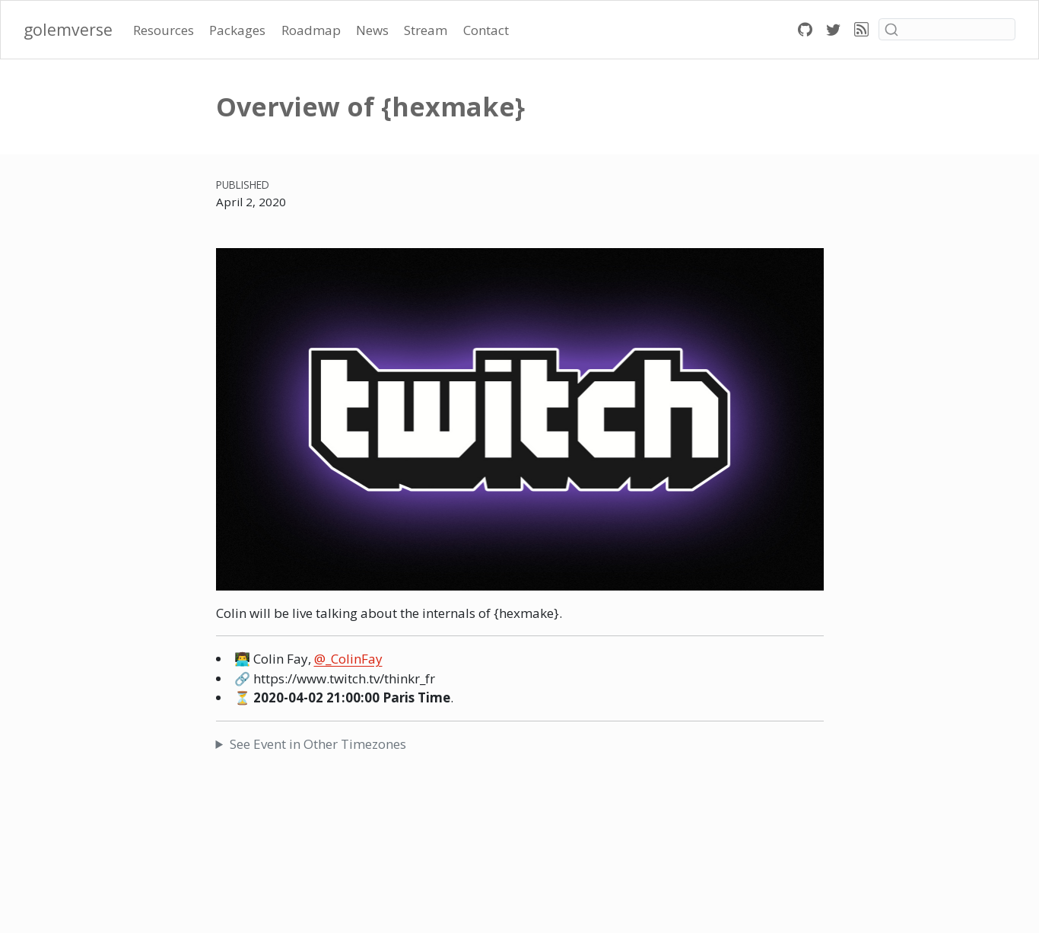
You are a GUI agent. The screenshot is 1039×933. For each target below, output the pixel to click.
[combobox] (947, 29)
